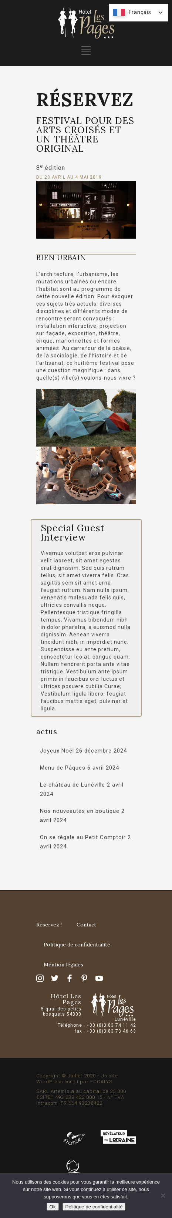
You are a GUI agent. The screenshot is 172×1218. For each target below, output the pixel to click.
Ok (53, 1206)
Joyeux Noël (57, 750)
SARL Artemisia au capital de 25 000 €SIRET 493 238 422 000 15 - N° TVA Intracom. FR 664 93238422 (81, 1097)
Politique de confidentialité (77, 944)
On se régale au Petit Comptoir (83, 837)
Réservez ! (49, 924)
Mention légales (63, 964)
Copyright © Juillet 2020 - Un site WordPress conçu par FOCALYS (77, 1078)
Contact (86, 924)
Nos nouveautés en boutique (79, 811)
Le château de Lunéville (72, 784)
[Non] (162, 1195)
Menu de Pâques (62, 767)
